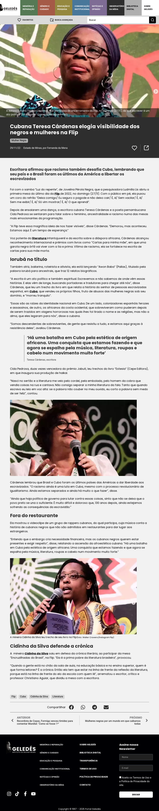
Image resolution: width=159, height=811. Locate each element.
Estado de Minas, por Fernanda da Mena (45, 147)
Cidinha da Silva (36, 653)
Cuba (34, 291)
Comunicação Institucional (82, 7)
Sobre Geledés (148, 7)
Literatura (58, 696)
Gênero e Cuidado (45, 7)
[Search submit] (152, 19)
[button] (71, 707)
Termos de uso (88, 768)
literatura (39, 238)
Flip (57, 193)
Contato (85, 784)
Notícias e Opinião (97, 7)
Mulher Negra (19, 140)
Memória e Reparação (28, 7)
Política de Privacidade (94, 776)
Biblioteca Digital (132, 7)
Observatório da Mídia (116, 7)
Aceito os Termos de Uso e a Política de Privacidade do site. (135, 781)
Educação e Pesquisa (63, 7)
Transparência (89, 760)
